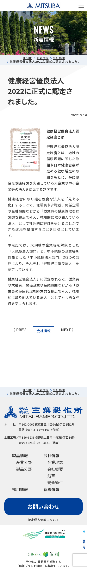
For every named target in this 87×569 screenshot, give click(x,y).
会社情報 (59, 58)
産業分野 (24, 462)
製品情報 (20, 455)
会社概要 (55, 469)
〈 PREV (18, 330)
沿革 (51, 476)
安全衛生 (55, 483)
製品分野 (24, 469)
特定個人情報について (43, 520)
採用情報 (20, 490)
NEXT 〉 (68, 330)
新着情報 (42, 58)
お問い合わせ (43, 507)
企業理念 (55, 462)
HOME (26, 58)
